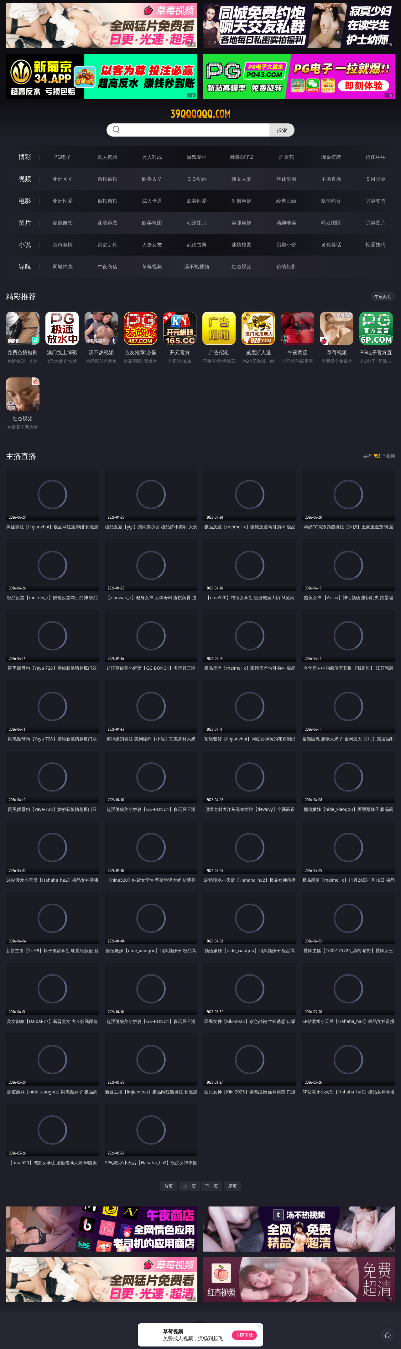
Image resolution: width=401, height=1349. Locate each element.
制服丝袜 (242, 200)
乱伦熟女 (331, 200)
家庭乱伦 (107, 244)
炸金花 (286, 156)
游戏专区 (197, 156)
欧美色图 (152, 222)
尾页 (232, 1186)
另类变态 (376, 200)
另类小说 (286, 244)
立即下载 (244, 1335)
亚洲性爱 (63, 200)
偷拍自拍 (107, 200)
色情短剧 (286, 266)
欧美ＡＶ (152, 178)
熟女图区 (331, 222)
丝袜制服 (286, 178)
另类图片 (376, 222)
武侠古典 (197, 244)
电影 (24, 200)
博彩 (24, 157)
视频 (24, 178)
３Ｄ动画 (197, 178)
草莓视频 (152, 266)
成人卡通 (152, 200)
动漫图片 (197, 222)
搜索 (282, 130)
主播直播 (331, 178)
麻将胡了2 (241, 156)
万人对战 (152, 156)
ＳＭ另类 (376, 178)
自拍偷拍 (107, 178)
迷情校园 (242, 244)
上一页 (189, 1186)
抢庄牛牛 (376, 156)
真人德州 (107, 156)
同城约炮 (63, 266)
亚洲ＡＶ (63, 178)
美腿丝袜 (242, 222)
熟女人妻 (242, 178)
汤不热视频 (196, 266)
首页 (168, 1186)
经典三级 (286, 200)
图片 (24, 222)
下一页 (211, 1186)
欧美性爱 (197, 200)
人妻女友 (152, 244)
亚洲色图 (107, 222)
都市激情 (63, 244)
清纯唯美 (286, 222)
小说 (24, 244)
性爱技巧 (376, 244)
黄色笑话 (331, 244)
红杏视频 (242, 266)
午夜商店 (107, 266)
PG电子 (62, 156)
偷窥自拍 (63, 222)
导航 (24, 266)
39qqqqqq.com (200, 114)
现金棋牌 (331, 156)
